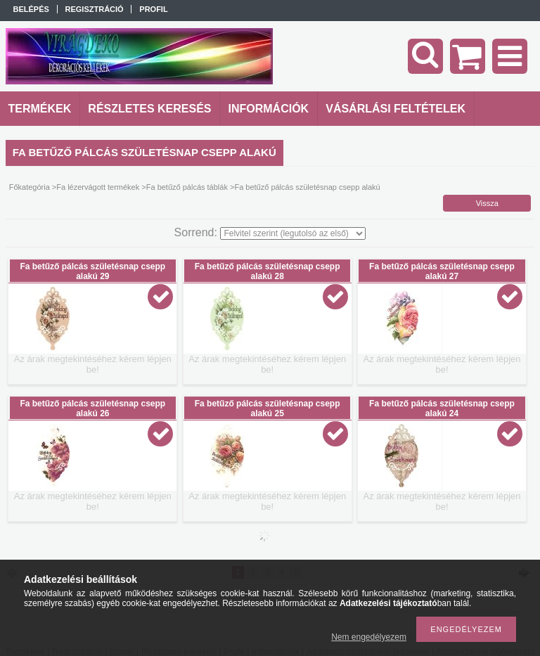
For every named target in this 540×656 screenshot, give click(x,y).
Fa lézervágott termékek (97, 187)
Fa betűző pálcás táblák (187, 187)
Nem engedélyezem (368, 637)
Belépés (31, 9)
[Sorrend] (293, 233)
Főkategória (29, 187)
